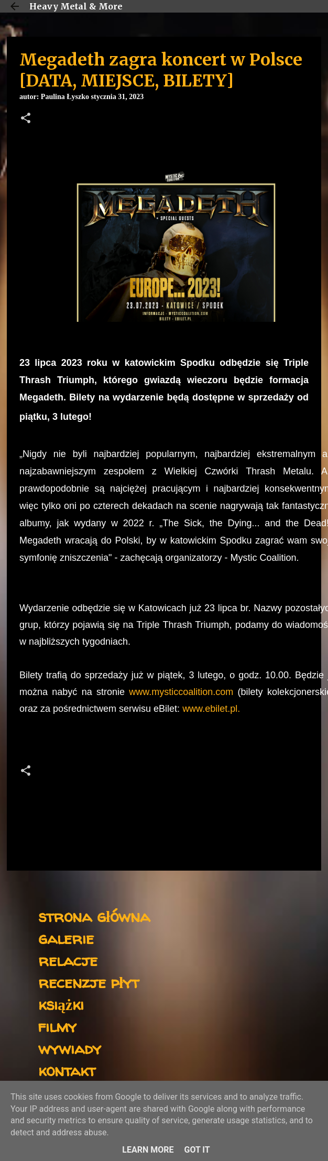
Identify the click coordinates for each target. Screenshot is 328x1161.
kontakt (66, 1070)
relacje (67, 960)
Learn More (147, 1150)
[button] (25, 119)
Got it (197, 1150)
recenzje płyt (88, 982)
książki (61, 1004)
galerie (66, 938)
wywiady (69, 1048)
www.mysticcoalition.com (181, 692)
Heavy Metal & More (76, 6)
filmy (57, 1026)
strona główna (94, 916)
